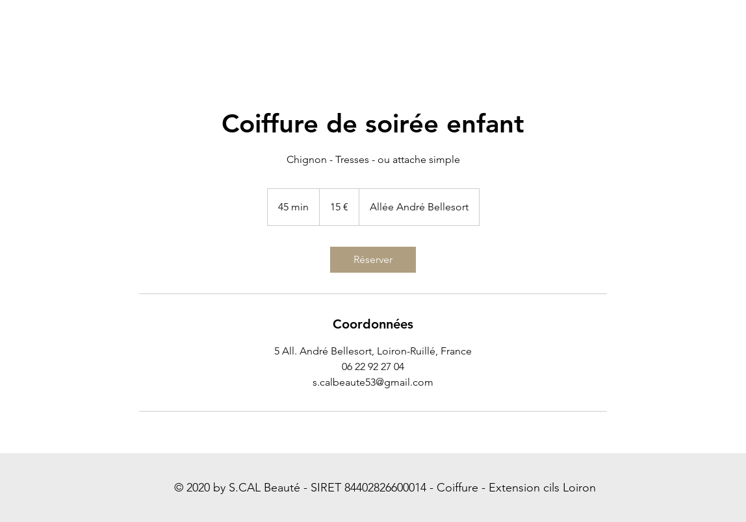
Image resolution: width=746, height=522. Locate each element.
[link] (373, 260)
